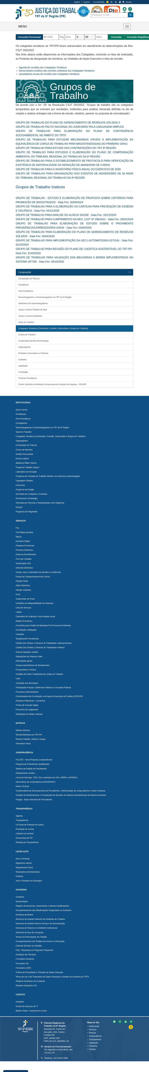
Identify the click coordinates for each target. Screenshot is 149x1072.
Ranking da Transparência (27, 842)
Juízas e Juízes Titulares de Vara (32, 310)
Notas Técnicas (22, 786)
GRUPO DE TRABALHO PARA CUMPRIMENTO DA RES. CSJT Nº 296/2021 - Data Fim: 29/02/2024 (74, 219)
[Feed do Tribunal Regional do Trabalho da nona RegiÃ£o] (130, 1022)
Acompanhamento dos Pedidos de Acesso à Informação (40, 941)
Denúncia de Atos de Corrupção (29, 932)
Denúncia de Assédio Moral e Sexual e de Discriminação (40, 923)
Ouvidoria (20, 897)
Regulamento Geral (24, 867)
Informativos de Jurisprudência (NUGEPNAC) (35, 782)
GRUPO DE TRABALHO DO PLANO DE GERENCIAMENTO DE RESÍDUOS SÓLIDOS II (68, 122)
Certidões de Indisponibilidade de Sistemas (34, 603)
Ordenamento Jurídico (25, 773)
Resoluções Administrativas (28, 872)
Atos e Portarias (23, 859)
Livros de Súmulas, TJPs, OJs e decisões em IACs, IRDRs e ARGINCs (46, 777)
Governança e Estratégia (26, 498)
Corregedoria (21, 423)
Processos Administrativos (27, 692)
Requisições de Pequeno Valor (29, 656)
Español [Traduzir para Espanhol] (86, 2)
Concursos (20, 485)
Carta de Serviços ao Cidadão (29, 946)
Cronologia (23, 372)
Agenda (19, 816)
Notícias (92, 1033)
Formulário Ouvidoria (25, 959)
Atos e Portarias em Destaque (29, 881)
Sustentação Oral (23, 563)
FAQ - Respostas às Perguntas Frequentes (34, 950)
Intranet (19, 507)
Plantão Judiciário (23, 590)
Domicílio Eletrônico (24, 568)
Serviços (92, 1029)
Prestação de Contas (25, 829)
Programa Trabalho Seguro (27, 467)
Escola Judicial (22, 458)
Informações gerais (24, 661)
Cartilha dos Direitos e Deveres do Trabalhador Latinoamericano (44, 643)
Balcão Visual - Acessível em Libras (31, 1011)
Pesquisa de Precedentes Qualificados (32, 764)
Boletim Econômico (24, 621)
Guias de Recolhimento (26, 554)
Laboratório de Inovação (26, 472)
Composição (24, 272)
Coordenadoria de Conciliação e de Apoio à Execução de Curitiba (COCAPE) (49, 696)
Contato (92, 1049)
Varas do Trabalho (26, 322)
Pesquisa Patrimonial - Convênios (30, 701)
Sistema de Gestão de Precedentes (31, 769)
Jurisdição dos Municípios (27, 683)
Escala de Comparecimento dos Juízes (33, 577)
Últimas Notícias (23, 730)
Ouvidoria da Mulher (24, 915)
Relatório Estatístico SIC (26, 985)
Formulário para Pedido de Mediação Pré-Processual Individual (43, 625)
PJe (17, 528)
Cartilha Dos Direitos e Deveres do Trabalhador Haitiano (40, 647)
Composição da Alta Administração (33, 341)
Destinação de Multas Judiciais (29, 714)
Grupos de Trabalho (27, 334)
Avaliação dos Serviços (26, 954)
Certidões (20, 634)
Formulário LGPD (23, 968)
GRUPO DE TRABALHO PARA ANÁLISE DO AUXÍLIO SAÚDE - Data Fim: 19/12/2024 (66, 215)
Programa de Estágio (25, 489)
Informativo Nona (23, 743)
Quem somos (21, 410)
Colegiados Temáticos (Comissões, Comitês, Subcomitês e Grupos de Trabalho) (53, 328)
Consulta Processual (29, 37)
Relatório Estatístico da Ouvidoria (30, 981)
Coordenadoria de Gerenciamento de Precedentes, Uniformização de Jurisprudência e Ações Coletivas (60, 791)
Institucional (94, 1026)
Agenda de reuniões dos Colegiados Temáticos (43, 67)
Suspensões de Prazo (25, 599)
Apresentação (22, 901)
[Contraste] (123, 2)
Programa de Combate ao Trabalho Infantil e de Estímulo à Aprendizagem (48, 476)
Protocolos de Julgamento (27, 709)
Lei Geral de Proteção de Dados (30, 825)
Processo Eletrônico (24, 550)
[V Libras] (120, 2)
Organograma (24, 347)
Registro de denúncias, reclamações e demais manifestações (42, 906)
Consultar (116, 37)
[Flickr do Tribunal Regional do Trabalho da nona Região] (141, 9)
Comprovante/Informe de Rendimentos (33, 665)
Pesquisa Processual (25, 545)
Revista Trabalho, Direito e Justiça (30, 739)
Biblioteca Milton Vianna (26, 463)
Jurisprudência (95, 1036)
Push (18, 594)
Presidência (23, 285)
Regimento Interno (24, 863)
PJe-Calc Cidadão (24, 559)
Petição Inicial (22, 581)
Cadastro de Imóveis (25, 833)
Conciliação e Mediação (26, 630)
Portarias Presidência (27, 378)
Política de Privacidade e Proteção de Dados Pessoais (39, 972)
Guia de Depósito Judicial (27, 652)
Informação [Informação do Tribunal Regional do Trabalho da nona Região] (107, 2)
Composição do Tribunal (28, 278)
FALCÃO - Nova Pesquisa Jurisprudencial (34, 760)
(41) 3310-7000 (60, 1058)
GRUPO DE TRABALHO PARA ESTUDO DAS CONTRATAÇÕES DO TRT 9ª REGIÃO (66, 148)
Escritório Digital (23, 541)
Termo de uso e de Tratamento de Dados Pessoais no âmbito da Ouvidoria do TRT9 (52, 977)
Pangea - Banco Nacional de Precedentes (34, 799)
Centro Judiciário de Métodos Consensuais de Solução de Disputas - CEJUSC (52, 384)
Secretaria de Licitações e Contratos (31, 494)
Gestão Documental (24, 454)
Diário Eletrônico (23, 585)
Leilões (19, 612)
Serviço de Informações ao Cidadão (31, 937)
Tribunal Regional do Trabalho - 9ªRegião (49, 12)
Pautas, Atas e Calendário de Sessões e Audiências (38, 572)
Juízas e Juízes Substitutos (30, 316)
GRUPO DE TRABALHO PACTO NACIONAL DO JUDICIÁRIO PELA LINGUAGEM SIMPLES (70, 126)
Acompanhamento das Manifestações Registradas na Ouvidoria (43, 910)
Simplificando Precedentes (27, 639)
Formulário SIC (22, 963)
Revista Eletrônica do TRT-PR (29, 735)
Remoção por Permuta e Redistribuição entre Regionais (40, 503)
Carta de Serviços (23, 608)
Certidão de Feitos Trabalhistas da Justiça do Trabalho (39, 674)
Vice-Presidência (25, 291)
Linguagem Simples (24, 480)
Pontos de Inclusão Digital (27, 705)
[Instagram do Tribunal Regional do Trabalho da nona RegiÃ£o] (119, 1022)
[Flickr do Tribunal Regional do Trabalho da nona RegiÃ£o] (114, 1022)
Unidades (22, 359)
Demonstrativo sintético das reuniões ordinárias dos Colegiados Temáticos (56, 70)
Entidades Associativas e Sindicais (33, 353)
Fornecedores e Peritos (26, 670)
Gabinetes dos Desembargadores (33, 303)
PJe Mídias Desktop (24, 532)
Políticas (19, 876)
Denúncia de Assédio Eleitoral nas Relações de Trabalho (40, 919)
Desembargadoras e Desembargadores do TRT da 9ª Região (45, 297)
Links (18, 678)
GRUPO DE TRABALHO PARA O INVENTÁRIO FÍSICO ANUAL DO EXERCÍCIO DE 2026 (68, 169)
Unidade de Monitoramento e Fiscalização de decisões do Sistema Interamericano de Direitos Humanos (61, 795)
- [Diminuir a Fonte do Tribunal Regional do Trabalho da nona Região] (116, 2)
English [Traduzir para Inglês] (77, 2)
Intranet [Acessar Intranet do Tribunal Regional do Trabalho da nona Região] (129, 2)
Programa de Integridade (26, 512)
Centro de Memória (24, 450)
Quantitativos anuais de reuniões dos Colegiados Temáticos (49, 74)
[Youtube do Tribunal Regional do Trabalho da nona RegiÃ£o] (125, 1022)
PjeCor (19, 537)
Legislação (23, 366)
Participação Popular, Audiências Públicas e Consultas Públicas (43, 687)
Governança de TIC (24, 838)
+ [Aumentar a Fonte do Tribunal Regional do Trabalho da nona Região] (111, 2)
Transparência (22, 820)
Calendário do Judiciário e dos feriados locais (35, 616)
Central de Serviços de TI (27, 1006)
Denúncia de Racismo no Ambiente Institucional (36, 928)
